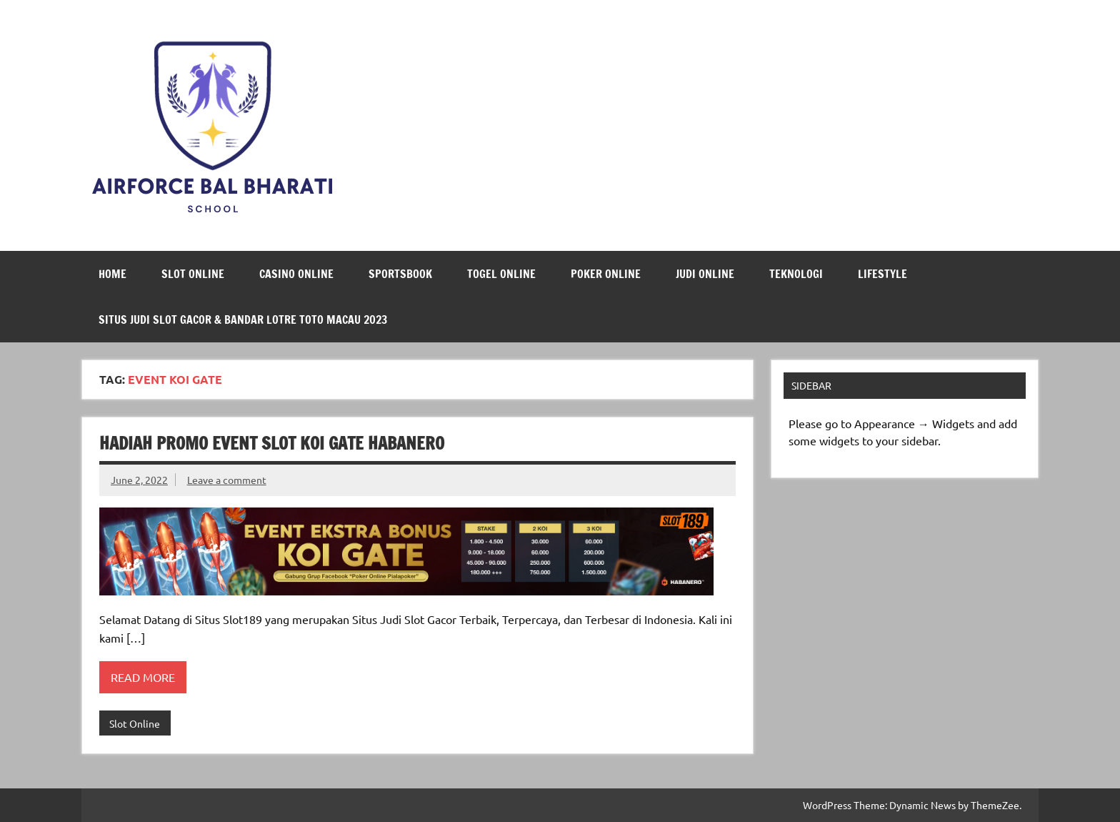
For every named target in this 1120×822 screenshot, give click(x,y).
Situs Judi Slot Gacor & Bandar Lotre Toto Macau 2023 (243, 319)
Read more (143, 677)
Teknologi (796, 274)
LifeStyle (882, 274)
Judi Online (705, 274)
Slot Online (192, 274)
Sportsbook (400, 274)
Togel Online (501, 274)
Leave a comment (226, 479)
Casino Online (296, 274)
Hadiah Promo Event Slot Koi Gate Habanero (271, 443)
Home (112, 274)
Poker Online (606, 274)
